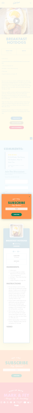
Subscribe (16, 214)
